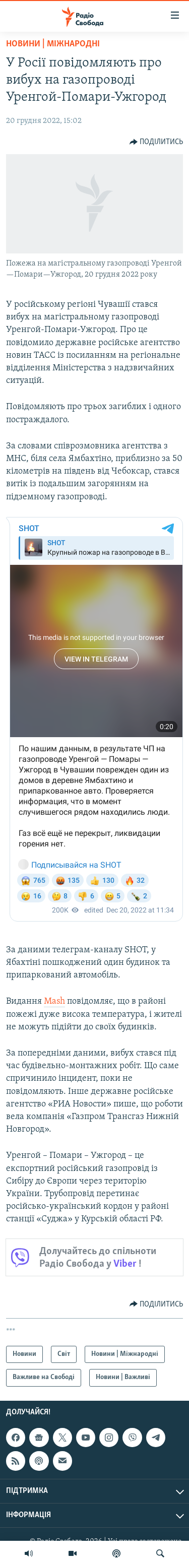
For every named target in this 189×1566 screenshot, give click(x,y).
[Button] (156, 142)
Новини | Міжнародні (53, 44)
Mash (54, 1001)
